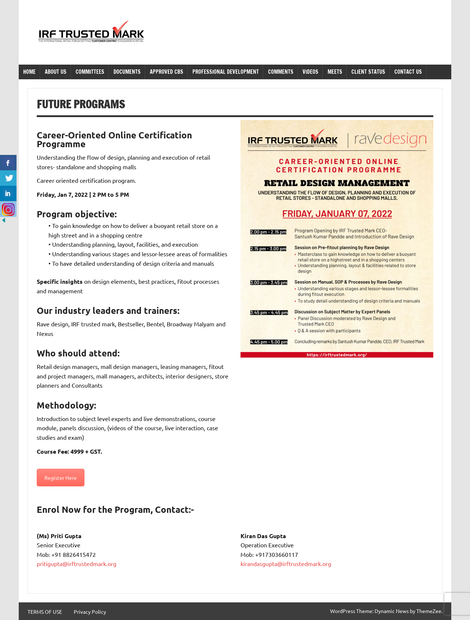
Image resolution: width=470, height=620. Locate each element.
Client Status (368, 72)
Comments (280, 72)
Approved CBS (166, 72)
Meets (335, 72)
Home (29, 72)
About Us (55, 72)
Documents (127, 72)
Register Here (60, 477)
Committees (90, 72)
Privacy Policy (90, 611)
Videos (310, 72)
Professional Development (225, 72)
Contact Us (408, 72)
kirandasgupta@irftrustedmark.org (286, 563)
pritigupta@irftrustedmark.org (76, 563)
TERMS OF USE (45, 611)
